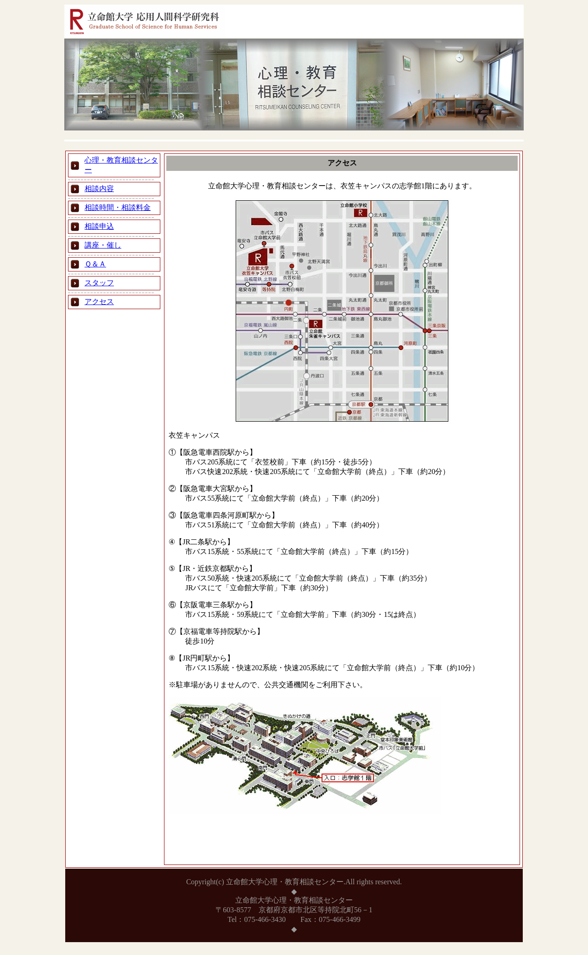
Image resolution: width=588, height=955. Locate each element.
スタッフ (99, 283)
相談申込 (99, 226)
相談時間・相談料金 (118, 207)
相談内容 (99, 188)
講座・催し (103, 245)
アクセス (99, 301)
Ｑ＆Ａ (95, 264)
